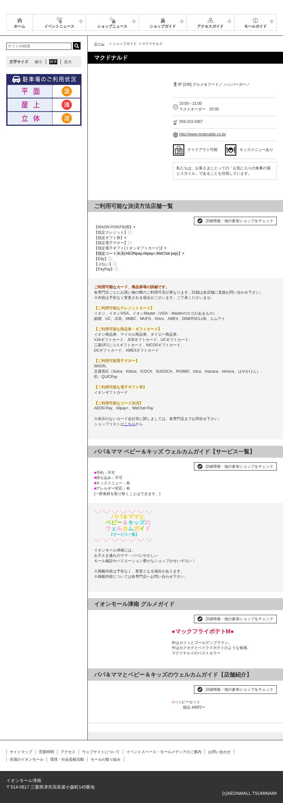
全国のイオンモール (27, 759)
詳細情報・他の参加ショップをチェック (239, 221)
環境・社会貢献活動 (67, 759)
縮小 (38, 62)
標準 (53, 62)
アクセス (68, 752)
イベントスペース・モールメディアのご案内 (164, 752)
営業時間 (46, 752)
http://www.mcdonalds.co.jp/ (202, 134)
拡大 (68, 62)
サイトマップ (21, 752)
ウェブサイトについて (101, 752)
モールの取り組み (106, 759)
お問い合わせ (219, 752)
